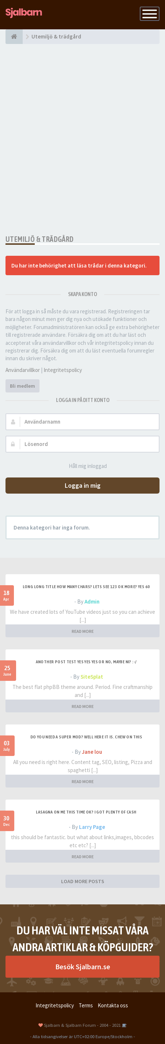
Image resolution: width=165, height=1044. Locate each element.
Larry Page (92, 826)
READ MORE (83, 631)
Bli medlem (22, 386)
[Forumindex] (14, 36)
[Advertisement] (82, 139)
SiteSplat (91, 676)
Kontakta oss (113, 1005)
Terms (86, 1005)
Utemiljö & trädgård (39, 239)
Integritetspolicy (63, 369)
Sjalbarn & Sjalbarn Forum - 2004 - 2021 (82, 1025)
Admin (92, 601)
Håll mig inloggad (84, 466)
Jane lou (92, 751)
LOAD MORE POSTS (82, 881)
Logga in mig (83, 485)
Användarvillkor (22, 369)
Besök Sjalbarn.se (82, 966)
